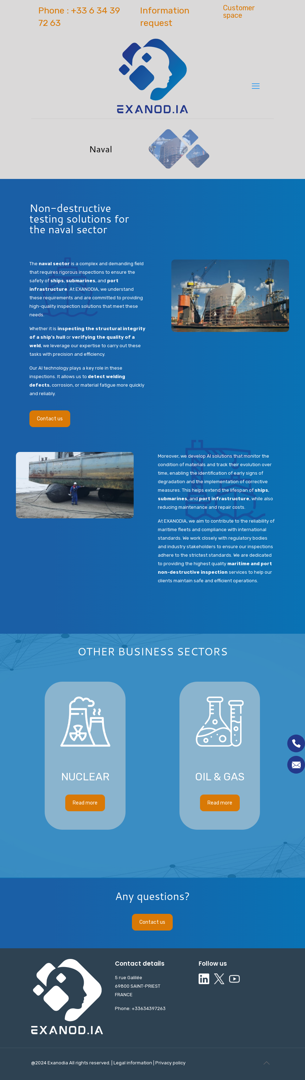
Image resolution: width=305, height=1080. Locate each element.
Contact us (50, 419)
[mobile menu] (256, 86)
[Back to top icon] (266, 1063)
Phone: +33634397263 (140, 1008)
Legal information (133, 1062)
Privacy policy (169, 1062)
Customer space (239, 12)
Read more (85, 690)
